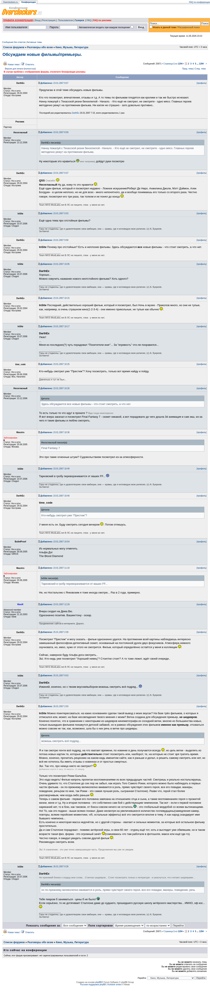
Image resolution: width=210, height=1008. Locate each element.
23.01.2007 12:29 (55, 604)
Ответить (29, 64)
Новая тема (13, 64)
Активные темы (34, 42)
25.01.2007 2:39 (54, 632)
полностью (29, 69)
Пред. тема (187, 69)
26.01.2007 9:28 (54, 866)
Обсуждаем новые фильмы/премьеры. (42, 54)
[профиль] (201, 83)
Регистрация (48, 20)
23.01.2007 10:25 (55, 364)
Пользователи (65, 20)
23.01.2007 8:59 (54, 132)
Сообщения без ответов (13, 42)
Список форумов (13, 47)
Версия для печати (14, 69)
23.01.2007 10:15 (55, 298)
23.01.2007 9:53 (54, 213)
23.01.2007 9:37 (54, 173)
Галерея (79, 20)
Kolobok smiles (114, 984)
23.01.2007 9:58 (54, 240)
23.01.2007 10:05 (55, 264)
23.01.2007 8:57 (54, 83)
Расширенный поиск (189, 27)
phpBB (98, 982)
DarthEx (75, 113)
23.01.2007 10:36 (55, 432)
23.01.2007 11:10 (55, 568)
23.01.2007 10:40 (55, 469)
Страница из (173, 64)
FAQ (89, 20)
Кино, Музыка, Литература (72, 47)
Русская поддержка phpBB (93, 984)
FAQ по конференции (199, 2)
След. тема (200, 69)
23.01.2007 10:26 (55, 388)
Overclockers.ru (10, 2)
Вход (37, 20)
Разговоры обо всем (40, 47)
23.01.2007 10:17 (55, 326)
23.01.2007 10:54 (55, 541)
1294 (201, 64)
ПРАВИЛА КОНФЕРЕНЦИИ (18, 20)
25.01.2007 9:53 (54, 675)
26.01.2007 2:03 (54, 706)
